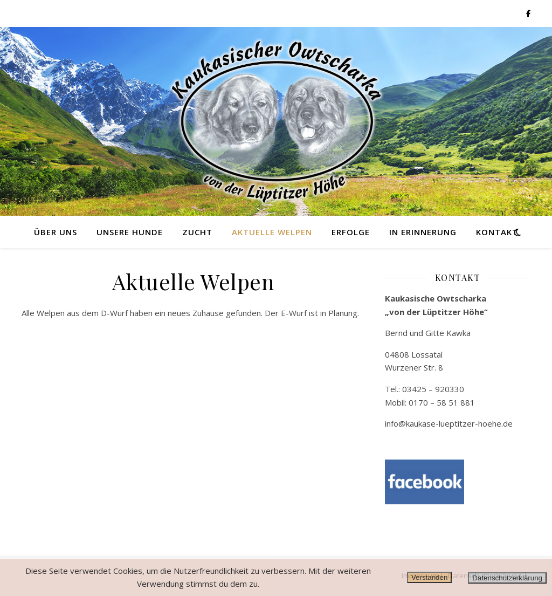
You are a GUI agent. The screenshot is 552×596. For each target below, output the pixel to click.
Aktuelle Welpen (272, 232)
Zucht (197, 232)
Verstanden (429, 577)
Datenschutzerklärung (507, 578)
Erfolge (351, 232)
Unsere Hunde (129, 232)
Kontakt (497, 232)
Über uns (55, 232)
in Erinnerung (423, 232)
